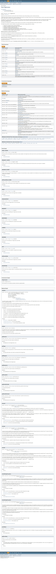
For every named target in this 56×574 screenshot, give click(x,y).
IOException (18, 306)
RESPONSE (16, 72)
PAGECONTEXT (17, 65)
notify (21, 147)
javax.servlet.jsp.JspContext (7, 10)
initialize (20, 129)
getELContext (39, 142)
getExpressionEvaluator (46, 142)
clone (3, 147)
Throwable (21, 515)
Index (19, 567)
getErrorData (20, 100)
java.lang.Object (3, 9)
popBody (14, 143)
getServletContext (21, 113)
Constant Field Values (6, 161)
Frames (11, 569)
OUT (15, 58)
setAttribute (36, 143)
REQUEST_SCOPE (17, 69)
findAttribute (4, 142)
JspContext (6, 14)
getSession (20, 115)
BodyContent (4, 134)
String (6, 49)
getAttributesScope (32, 142)
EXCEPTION (17, 56)
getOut (3, 143)
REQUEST (16, 67)
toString (28, 147)
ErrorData (4, 100)
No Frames (14, 569)
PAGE (16, 60)
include (19, 123)
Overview (1, 567)
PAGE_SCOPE (17, 62)
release (19, 137)
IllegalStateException (20, 307)
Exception (27, 118)
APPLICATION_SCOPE (18, 51)
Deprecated (15, 567)
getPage (19, 105)
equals (6, 147)
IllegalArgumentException (21, 308)
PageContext (4, 87)
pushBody (19, 134)
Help (21, 567)
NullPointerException (7, 507)
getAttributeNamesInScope (23, 142)
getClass (13, 147)
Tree (12, 567)
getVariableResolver (9, 143)
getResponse (20, 109)
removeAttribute (24, 143)
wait (31, 147)
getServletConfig (21, 111)
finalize (9, 147)
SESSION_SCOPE (17, 77)
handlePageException (21, 118)
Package (5, 567)
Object (7, 105)
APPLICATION (17, 49)
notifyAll (24, 147)
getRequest (20, 107)
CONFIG (16, 54)
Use (10, 567)
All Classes (19, 569)
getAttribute (10, 142)
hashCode (17, 147)
